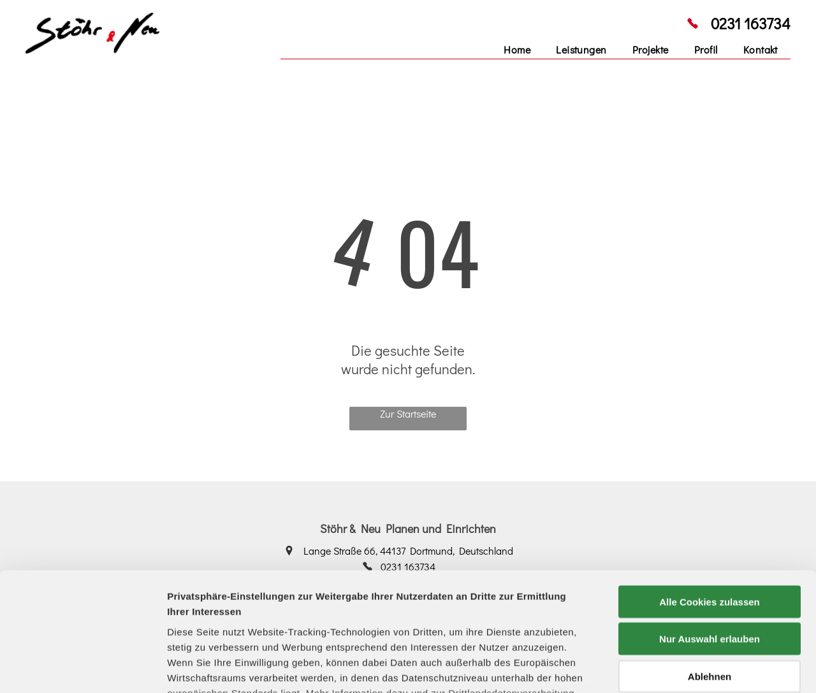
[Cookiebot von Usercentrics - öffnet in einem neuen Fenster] (82, 668)
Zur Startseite (408, 413)
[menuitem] (517, 49)
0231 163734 (750, 23)
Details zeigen (678, 667)
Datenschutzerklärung (220, 618)
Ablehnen (709, 570)
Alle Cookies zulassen (709, 496)
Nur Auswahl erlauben (709, 533)
